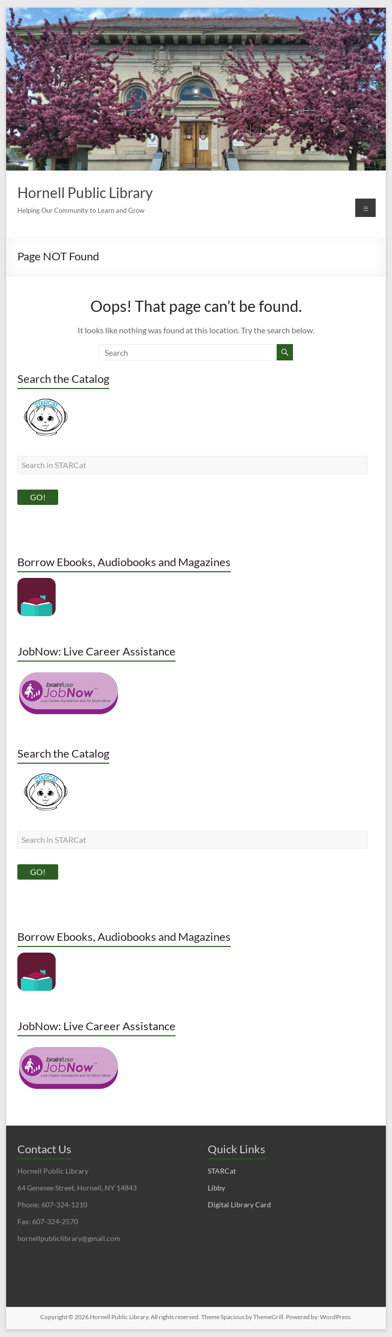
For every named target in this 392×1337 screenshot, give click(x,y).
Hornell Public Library (85, 192)
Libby (216, 1187)
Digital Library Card (239, 1204)
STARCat (222, 1170)
